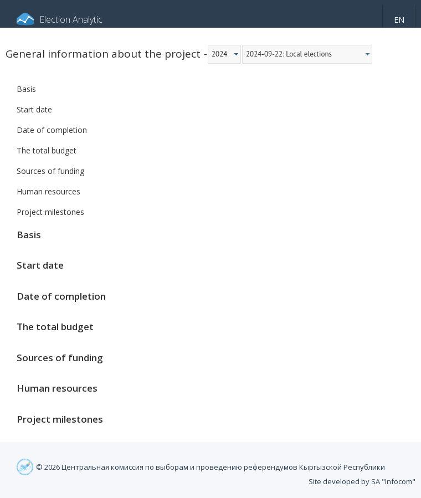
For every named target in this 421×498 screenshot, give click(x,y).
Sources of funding (50, 171)
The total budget (46, 150)
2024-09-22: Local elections (289, 54)
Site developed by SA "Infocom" (362, 481)
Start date (34, 109)
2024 (219, 54)
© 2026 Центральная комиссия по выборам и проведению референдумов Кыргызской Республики (210, 467)
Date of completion (52, 130)
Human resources (48, 191)
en (399, 19)
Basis (26, 89)
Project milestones (50, 212)
